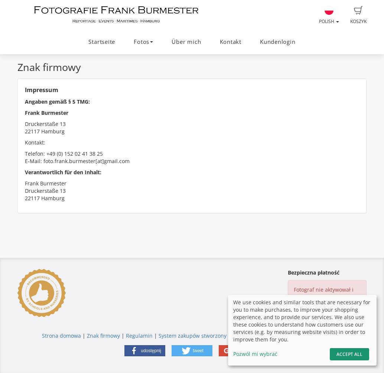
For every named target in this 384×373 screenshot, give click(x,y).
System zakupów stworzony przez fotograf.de (215, 335)
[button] (144, 350)
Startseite (101, 42)
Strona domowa (61, 335)
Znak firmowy (104, 335)
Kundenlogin (277, 42)
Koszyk (358, 15)
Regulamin (139, 335)
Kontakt (230, 42)
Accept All (349, 354)
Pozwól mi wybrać (255, 353)
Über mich (186, 42)
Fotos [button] (143, 42)
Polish (329, 15)
